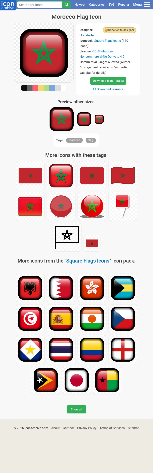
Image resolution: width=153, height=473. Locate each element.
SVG (111, 4)
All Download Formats (107, 89)
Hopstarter (87, 35)
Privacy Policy (86, 428)
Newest (80, 4)
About (55, 428)
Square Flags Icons (107, 41)
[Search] (66, 4)
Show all (76, 409)
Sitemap (133, 428)
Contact (68, 428)
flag (90, 140)
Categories (97, 4)
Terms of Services (112, 428)
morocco (74, 140)
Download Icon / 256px (108, 81)
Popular (123, 4)
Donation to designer (121, 30)
